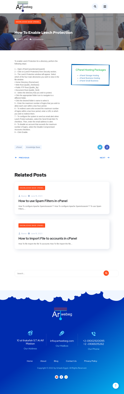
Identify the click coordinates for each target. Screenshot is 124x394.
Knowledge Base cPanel (28, 22)
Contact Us (71, 361)
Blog (56, 361)
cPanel (19, 147)
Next (104, 157)
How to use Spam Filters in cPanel (42, 201)
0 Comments (36, 39)
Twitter (100, 148)
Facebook (107, 148)
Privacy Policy (90, 361)
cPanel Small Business (89, 81)
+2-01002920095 (93, 341)
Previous (22, 157)
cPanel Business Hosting (90, 78)
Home (30, 361)
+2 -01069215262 (93, 344)
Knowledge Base (33, 147)
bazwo (22, 196)
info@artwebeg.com (62, 341)
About (43, 361)
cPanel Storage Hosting (89, 75)
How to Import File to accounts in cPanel (47, 238)
